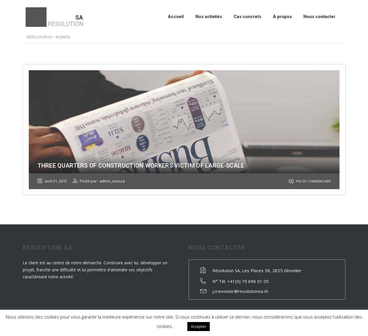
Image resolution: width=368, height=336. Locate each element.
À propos (282, 16)
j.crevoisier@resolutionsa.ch (240, 291)
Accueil (176, 16)
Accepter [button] (198, 326)
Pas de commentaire (310, 181)
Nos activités (208, 16)
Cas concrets (247, 16)
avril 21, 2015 (52, 181)
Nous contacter (319, 16)
